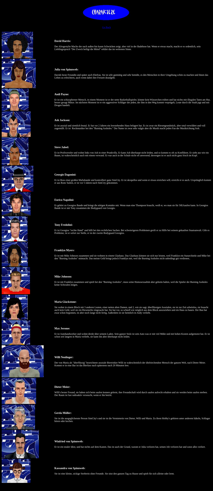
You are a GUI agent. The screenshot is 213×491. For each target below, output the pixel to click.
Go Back (106, 27)
